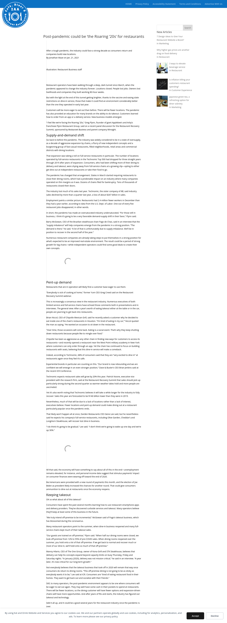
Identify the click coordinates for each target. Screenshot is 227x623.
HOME (129, 4)
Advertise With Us (213, 4)
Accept (195, 615)
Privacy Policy (142, 4)
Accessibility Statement (164, 4)
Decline (215, 615)
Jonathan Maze (56, 57)
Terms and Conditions (190, 4)
